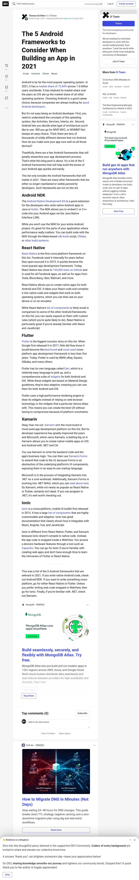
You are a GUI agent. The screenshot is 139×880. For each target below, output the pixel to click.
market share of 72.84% (52, 86)
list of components (58, 307)
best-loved (51, 349)
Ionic (25, 508)
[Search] (14, 3)
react (54, 73)
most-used (69, 349)
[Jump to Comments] (6, 77)
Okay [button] (7, 874)
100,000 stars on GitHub (67, 270)
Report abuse (64, 733)
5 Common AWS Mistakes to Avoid (118, 83)
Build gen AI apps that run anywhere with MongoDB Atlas (118, 169)
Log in (110, 3)
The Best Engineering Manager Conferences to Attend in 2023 (118, 110)
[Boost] (6, 98)
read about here (79, 483)
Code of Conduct (48, 733)
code (26, 73)
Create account (126, 3)
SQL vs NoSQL (118, 96)
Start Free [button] (118, 211)
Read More (29, 696)
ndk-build (63, 236)
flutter (45, 73)
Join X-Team (119, 61)
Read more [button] (56, 830)
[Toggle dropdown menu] (87, 605)
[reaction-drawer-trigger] (6, 67)
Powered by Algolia (93, 4)
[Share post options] (6, 108)
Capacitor (27, 548)
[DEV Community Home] (5, 4)
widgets (55, 376)
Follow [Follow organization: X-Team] (118, 23)
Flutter (25, 341)
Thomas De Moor (37, 15)
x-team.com (67, 19)
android (35, 73)
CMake (82, 236)
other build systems (37, 240)
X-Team (53, 15)
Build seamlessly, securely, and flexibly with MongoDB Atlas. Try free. (52, 655)
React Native (29, 253)
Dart (66, 368)
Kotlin (34, 209)
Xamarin (50, 425)
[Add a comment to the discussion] (58, 723)
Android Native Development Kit (46, 201)
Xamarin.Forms (78, 456)
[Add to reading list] (6, 88)
